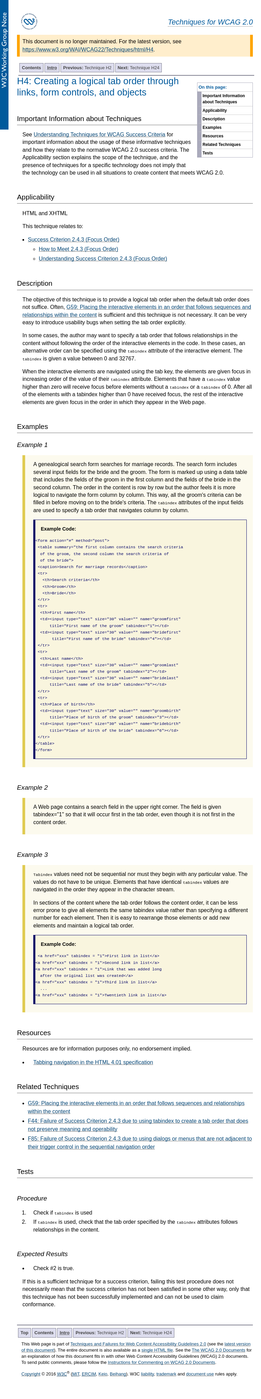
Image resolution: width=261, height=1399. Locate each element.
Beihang (118, 1373)
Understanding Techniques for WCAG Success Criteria (99, 134)
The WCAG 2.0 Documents (218, 1350)
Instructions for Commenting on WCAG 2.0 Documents (161, 1362)
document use (200, 1373)
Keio (103, 1373)
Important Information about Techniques (224, 98)
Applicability (215, 110)
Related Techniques (222, 144)
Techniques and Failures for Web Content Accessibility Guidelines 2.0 (138, 1343)
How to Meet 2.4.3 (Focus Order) (78, 249)
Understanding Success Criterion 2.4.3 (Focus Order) (103, 259)
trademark (166, 1373)
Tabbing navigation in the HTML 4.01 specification (93, 1062)
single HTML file (157, 1350)
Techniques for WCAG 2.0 (210, 22)
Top (25, 1332)
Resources (213, 136)
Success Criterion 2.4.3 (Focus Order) (73, 239)
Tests (208, 153)
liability (147, 1373)
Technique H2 (87, 67)
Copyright (30, 1373)
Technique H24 (138, 67)
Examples (212, 127)
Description (214, 119)
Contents (31, 67)
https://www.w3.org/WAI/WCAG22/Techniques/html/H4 (87, 50)
